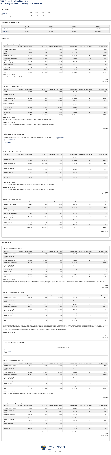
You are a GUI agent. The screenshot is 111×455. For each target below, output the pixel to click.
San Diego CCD (5, 28)
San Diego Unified (5, 31)
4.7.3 (59, 453)
